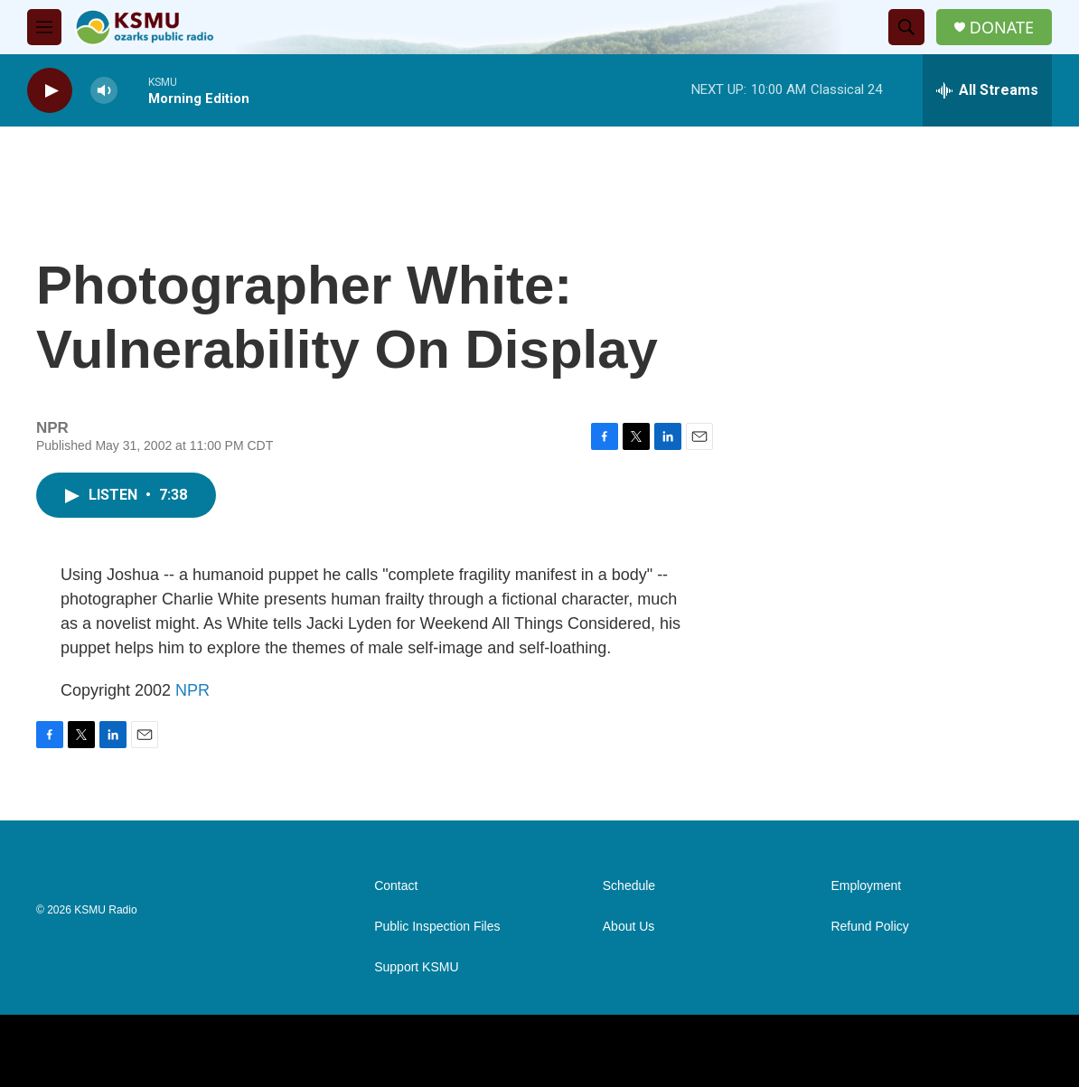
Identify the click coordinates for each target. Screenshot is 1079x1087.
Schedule (629, 886)
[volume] (104, 90)
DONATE (1002, 27)
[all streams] (987, 90)
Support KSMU (416, 967)
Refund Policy (869, 926)
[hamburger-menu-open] (44, 27)
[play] (49, 90)
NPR (192, 690)
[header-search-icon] (906, 27)
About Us (629, 926)
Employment (865, 886)
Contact (396, 886)
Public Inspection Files (437, 926)
